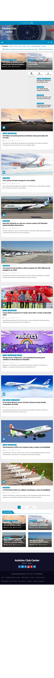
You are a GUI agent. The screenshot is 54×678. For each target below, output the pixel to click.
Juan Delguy (16, 66)
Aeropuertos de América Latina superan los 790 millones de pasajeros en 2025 (44, 107)
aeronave (11, 46)
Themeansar (39, 573)
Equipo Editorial (25, 577)
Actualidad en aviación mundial (12, 577)
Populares (39, 74)
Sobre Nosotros (22, 581)
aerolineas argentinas (36, 46)
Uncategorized (32, 59)
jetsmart (44, 46)
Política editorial (5, 581)
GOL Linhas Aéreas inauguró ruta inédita (39, 63)
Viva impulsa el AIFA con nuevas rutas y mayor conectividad (26, 447)
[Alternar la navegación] (51, 42)
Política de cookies (40, 577)
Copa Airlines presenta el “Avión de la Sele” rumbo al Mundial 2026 (27, 314)
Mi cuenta (32, 577)
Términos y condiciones (38, 581)
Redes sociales (13, 581)
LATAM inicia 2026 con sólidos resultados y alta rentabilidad (26, 490)
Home (2, 577)
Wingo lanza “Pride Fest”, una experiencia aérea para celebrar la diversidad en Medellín (24, 359)
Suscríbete (29, 581)
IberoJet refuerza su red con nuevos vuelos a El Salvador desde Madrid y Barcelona (44, 99)
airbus (15, 46)
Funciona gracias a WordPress (18, 573)
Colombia (19, 355)
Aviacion (4, 59)
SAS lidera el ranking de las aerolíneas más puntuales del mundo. (13, 64)
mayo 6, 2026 (7, 273)
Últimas (31, 74)
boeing (20, 46)
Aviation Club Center (27, 560)
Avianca (24, 46)
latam (28, 46)
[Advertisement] (18, 10)
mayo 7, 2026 (7, 66)
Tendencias (48, 74)
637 (31, 507)
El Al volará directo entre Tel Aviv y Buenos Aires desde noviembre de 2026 (24, 403)
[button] (48, 42)
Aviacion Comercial (12, 59)
